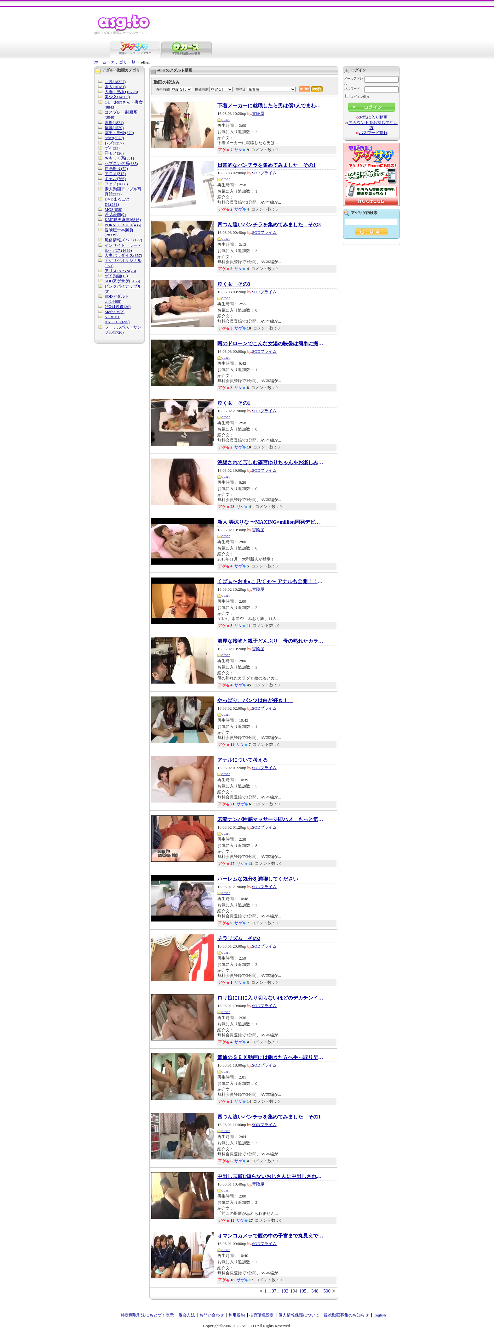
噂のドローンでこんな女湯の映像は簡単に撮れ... (271, 343)
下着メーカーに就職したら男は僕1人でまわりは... (271, 105)
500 (327, 1290)
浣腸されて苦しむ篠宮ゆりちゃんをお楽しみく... (271, 462)
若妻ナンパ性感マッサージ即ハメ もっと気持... (271, 819)
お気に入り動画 (373, 117)
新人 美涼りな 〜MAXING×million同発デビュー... (271, 522)
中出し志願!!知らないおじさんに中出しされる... (271, 1176)
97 (274, 1290)
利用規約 (236, 1315)
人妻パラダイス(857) (123, 255)
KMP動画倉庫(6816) (123, 219)
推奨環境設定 (261, 1315)
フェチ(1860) (116, 184)
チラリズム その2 (238, 938)
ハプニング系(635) (121, 163)
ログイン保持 (357, 97)
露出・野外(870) (119, 132)
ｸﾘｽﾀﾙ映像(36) (118, 306)
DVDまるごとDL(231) (117, 201)
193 (285, 1290)
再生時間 (163, 89)
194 (294, 1290)
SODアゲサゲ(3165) (122, 281)
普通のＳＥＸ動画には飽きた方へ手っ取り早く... (271, 1057)
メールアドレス (353, 81)
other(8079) (114, 137)
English (379, 1315)
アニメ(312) (115, 173)
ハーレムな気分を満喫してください (260, 879)
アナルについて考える (245, 760)
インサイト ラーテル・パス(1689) (123, 248)
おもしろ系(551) (119, 158)
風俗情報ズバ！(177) (123, 240)
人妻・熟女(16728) (121, 91)
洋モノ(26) (114, 153)
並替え (241, 89)
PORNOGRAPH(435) (123, 225)
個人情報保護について (299, 1315)
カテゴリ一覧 (123, 62)
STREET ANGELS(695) (117, 319)
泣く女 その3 (233, 284)
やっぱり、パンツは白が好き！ (255, 700)
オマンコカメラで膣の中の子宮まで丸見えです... (271, 1235)
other (225, 119)
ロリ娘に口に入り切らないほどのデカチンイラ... (271, 997)
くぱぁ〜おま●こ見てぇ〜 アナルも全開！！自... (271, 581)
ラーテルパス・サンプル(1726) (123, 330)
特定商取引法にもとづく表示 (147, 1315)
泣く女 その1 (233, 403)
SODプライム (264, 173)
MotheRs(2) (114, 311)
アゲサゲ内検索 (364, 213)
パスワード (352, 88)
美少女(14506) (117, 96)
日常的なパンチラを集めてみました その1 (266, 165)
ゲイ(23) (112, 148)
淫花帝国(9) (115, 214)
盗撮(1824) (114, 122)
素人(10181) (115, 86)
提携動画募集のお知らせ (346, 1315)
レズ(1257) (114, 143)
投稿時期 (202, 89)
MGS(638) (113, 209)
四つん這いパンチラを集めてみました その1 (269, 1116)
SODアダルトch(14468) (117, 299)
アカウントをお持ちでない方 (373, 125)
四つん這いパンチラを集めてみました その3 (269, 224)
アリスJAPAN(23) (120, 270)
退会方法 (187, 1315)
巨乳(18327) (115, 81)
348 (315, 1290)
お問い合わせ (211, 1315)
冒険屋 (258, 113)
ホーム (100, 62)
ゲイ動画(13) (116, 275)
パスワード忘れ (373, 132)
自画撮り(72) (116, 168)
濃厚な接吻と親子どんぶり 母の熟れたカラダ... (271, 641)
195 (303, 1290)
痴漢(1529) (114, 127)
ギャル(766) (115, 178)
